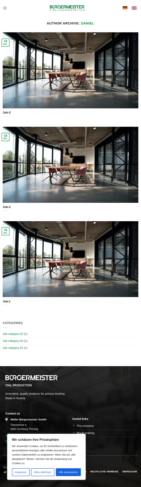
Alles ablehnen (43, 472)
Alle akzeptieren (68, 472)
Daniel (87, 23)
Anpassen (21, 472)
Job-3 (7, 112)
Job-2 (7, 207)
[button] (5, 8)
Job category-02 (13, 333)
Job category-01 (13, 347)
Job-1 (7, 301)
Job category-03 (13, 340)
